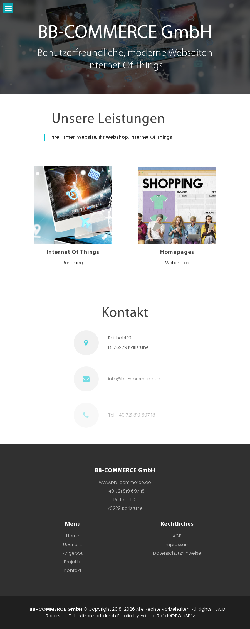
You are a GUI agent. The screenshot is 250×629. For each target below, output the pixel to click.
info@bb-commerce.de (135, 379)
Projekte (73, 562)
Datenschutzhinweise (177, 553)
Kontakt (72, 570)
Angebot (73, 553)
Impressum (177, 544)
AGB (177, 536)
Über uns (73, 544)
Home (72, 536)
